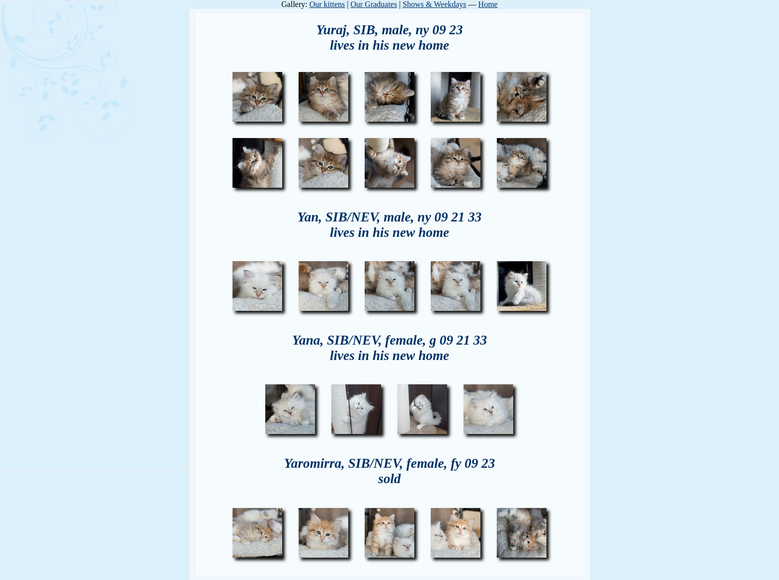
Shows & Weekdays (434, 4)
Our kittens (327, 4)
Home (488, 4)
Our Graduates (373, 4)
